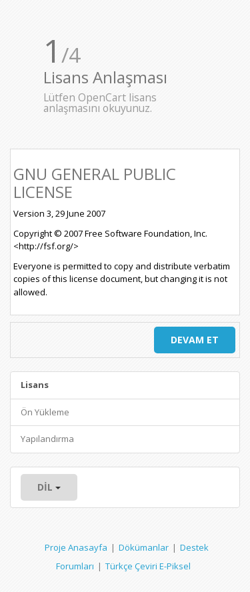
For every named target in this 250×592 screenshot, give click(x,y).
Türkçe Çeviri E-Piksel (148, 566)
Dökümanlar (144, 547)
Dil (49, 487)
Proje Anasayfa (76, 547)
